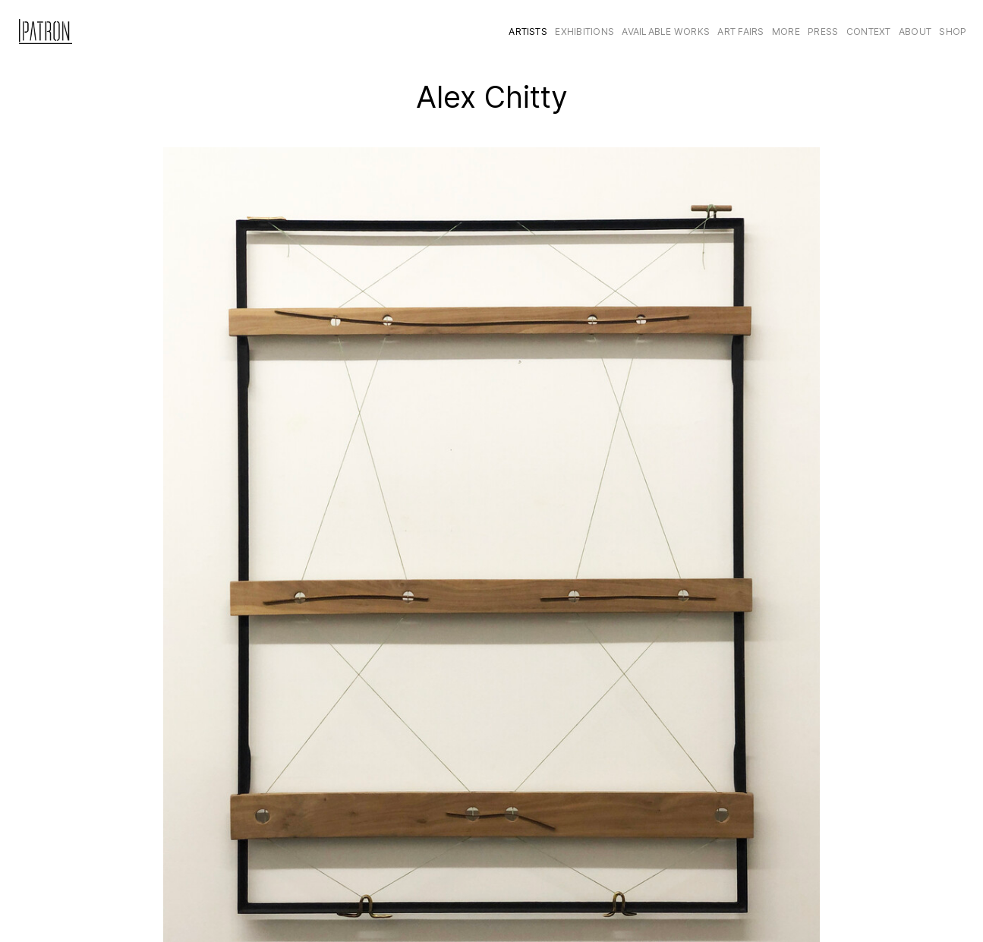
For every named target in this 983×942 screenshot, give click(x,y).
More (786, 31)
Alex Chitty (492, 97)
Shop (952, 31)
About (915, 31)
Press (823, 31)
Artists (528, 31)
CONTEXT (868, 31)
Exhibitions (584, 31)
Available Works (666, 31)
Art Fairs (740, 31)
